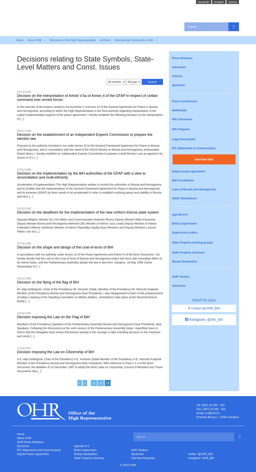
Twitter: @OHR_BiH (200, 454)
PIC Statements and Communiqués (39, 450)
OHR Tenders (181, 276)
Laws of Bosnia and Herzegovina (194, 189)
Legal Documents (183, 139)
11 (93, 383)
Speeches (178, 85)
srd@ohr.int (212, 413)
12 (100, 383)
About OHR (24, 438)
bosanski (203, 2)
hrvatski (219, 2)
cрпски (232, 2)
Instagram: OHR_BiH (201, 458)
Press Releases (182, 58)
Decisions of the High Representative (73, 40)
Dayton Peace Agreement (33, 454)
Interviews (179, 67)
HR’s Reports (181, 129)
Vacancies (179, 285)
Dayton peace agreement (188, 171)
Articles (177, 76)
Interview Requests (143, 458)
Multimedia (179, 110)
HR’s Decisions (182, 119)
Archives (105, 40)
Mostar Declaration (184, 261)
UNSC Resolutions (184, 198)
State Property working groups (192, 242)
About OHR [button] (36, 40)
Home (19, 40)
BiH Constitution (183, 180)
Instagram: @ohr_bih (204, 320)
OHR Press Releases (30, 442)
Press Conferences (184, 101)
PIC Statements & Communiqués (194, 148)
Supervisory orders (185, 232)
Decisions (23, 446)
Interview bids (204, 159)
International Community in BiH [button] (136, 40)
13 (107, 383)
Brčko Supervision (184, 223)
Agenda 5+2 (180, 214)
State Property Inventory (188, 252)
